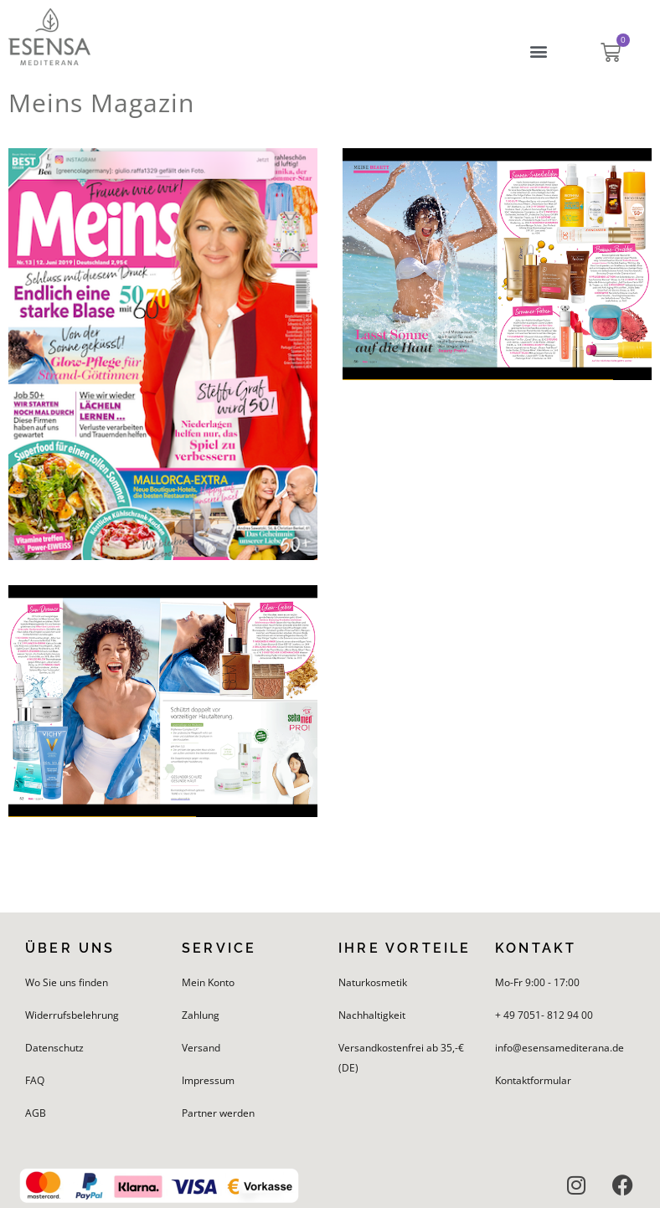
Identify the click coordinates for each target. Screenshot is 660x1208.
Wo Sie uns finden (66, 982)
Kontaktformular (533, 1080)
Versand (201, 1048)
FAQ (34, 1080)
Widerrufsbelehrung (72, 1015)
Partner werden (218, 1113)
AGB (35, 1113)
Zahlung (200, 1015)
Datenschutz (54, 1048)
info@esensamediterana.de (559, 1048)
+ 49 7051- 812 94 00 (544, 1015)
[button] (539, 51)
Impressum (208, 1080)
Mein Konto (208, 982)
